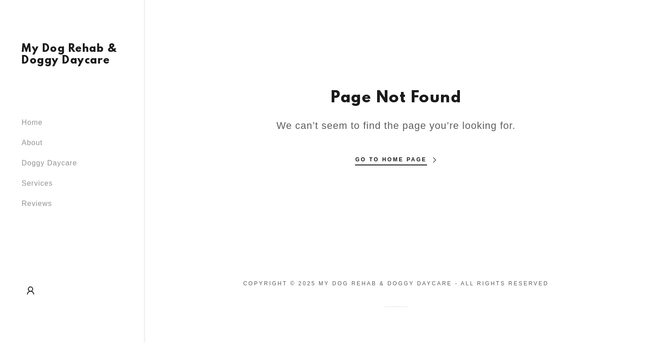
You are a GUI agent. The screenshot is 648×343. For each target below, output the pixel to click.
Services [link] (37, 183)
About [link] (32, 142)
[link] (72, 61)
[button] (31, 291)
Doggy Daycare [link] (49, 163)
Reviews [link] (37, 203)
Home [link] (32, 122)
